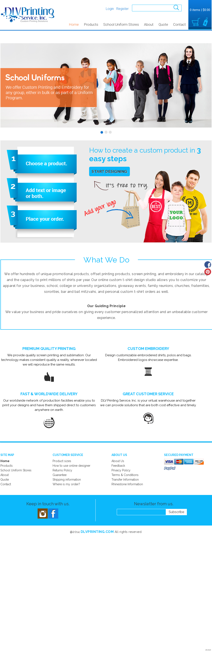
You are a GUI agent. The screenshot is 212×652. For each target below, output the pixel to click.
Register (122, 9)
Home (74, 24)
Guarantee (60, 475)
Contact (179, 24)
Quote (163, 24)
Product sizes (62, 461)
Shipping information (67, 479)
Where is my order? (66, 484)
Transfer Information (125, 479)
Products (91, 24)
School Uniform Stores (121, 24)
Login (110, 9)
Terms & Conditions (125, 475)
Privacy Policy (120, 470)
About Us (117, 461)
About (149, 24)
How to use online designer (71, 465)
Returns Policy (62, 470)
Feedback (118, 465)
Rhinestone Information (127, 484)
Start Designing (109, 171)
